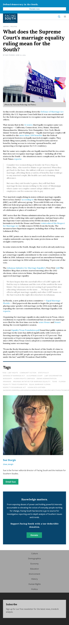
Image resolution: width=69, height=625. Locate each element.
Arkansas (7, 381)
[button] (65, 16)
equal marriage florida (40, 384)
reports (17, 159)
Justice (6, 26)
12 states (28, 125)
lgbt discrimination (53, 376)
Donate (34, 535)
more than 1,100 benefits (30, 135)
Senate (57, 322)
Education (34, 568)
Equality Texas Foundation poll (25, 330)
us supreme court (35, 376)
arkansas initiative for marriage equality (31, 381)
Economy (34, 563)
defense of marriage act (14, 376)
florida (62, 381)
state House (44, 322)
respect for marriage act (14, 387)
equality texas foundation (15, 384)
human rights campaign (24, 378)
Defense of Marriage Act (52, 111)
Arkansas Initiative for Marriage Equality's (26, 268)
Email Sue (11, 481)
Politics (14, 26)
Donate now (34, 9)
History (34, 578)
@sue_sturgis (8, 464)
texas (54, 381)
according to (28, 199)
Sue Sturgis (10, 55)
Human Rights (34, 584)
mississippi (7, 378)
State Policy (43, 373)
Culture (34, 553)
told (58, 268)
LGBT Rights (13, 373)
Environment (34, 573)
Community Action (28, 373)
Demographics (34, 558)
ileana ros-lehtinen (36, 387)
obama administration (46, 378)
